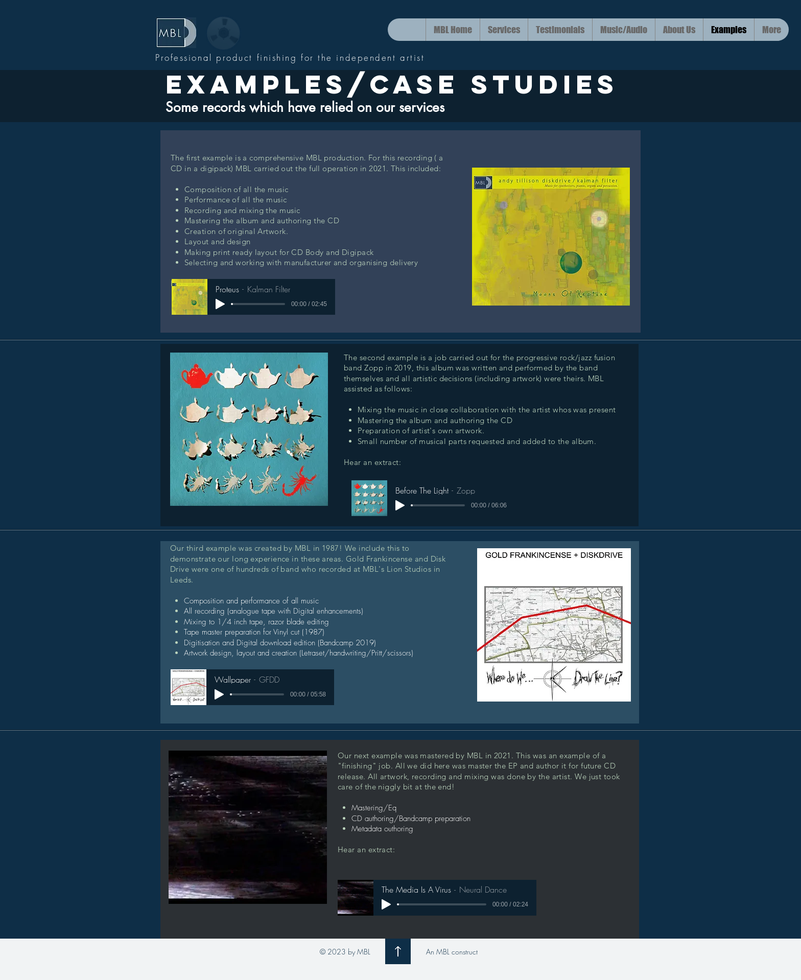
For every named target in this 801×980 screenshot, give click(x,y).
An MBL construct (452, 951)
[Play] (220, 304)
